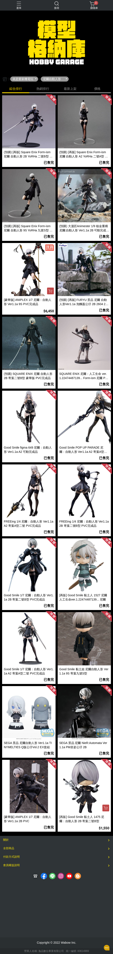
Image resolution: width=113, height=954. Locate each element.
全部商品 (8, 848)
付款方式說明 (11, 856)
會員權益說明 (11, 865)
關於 (6, 839)
